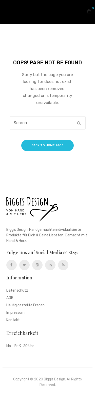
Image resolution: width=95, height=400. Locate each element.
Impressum (15, 313)
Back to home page (47, 145)
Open (7, 11)
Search (79, 123)
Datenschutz (17, 291)
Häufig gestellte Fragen (25, 305)
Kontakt (13, 320)
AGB (9, 298)
